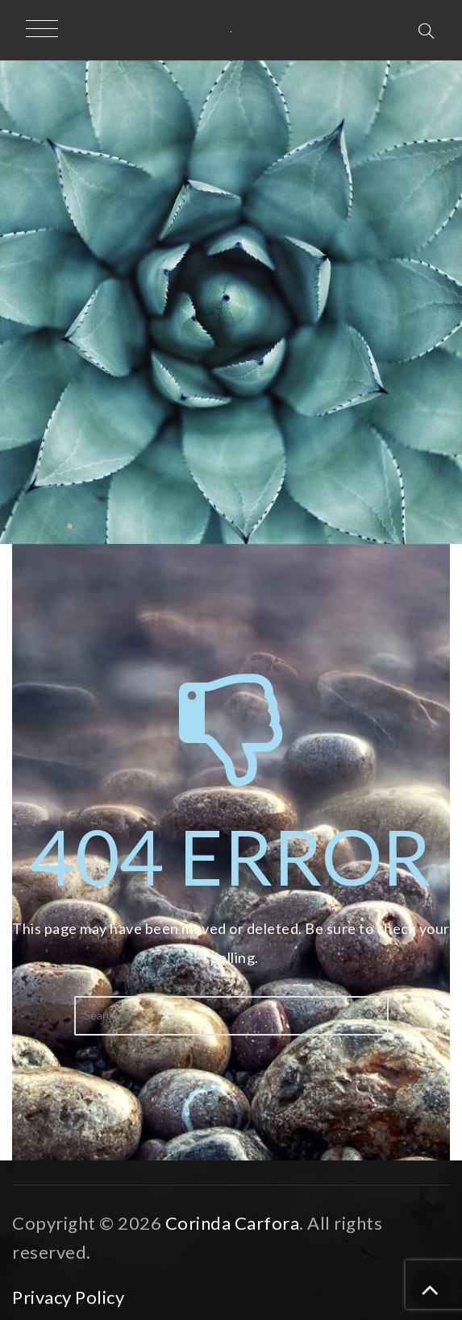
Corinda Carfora (232, 1223)
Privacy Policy (68, 1297)
